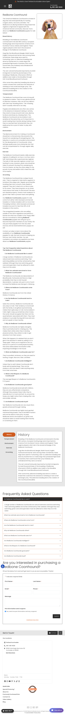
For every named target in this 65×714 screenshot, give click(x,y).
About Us (5, 692)
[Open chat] (56, 710)
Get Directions (9, 653)
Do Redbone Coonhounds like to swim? (17, 499)
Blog (4, 702)
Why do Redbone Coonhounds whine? (16, 530)
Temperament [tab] (9, 439)
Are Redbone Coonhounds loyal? (15, 556)
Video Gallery (7, 699)
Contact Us (6, 697)
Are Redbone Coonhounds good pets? (16, 551)
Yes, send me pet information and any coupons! (21, 611)
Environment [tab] (9, 443)
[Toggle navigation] (5, 6)
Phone (35, 589)
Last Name (37, 581)
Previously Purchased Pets (11, 694)
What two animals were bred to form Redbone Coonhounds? (24, 515)
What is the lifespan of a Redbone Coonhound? (19, 546)
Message (8, 596)
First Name (9, 581)
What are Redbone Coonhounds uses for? (18, 536)
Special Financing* (9, 689)
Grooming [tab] (9, 452)
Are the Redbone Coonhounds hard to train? (19, 525)
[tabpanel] (39, 456)
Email (7, 589)
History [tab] (9, 435)
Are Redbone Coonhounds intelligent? (16, 541)
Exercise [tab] (9, 448)
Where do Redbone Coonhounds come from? (19, 520)
